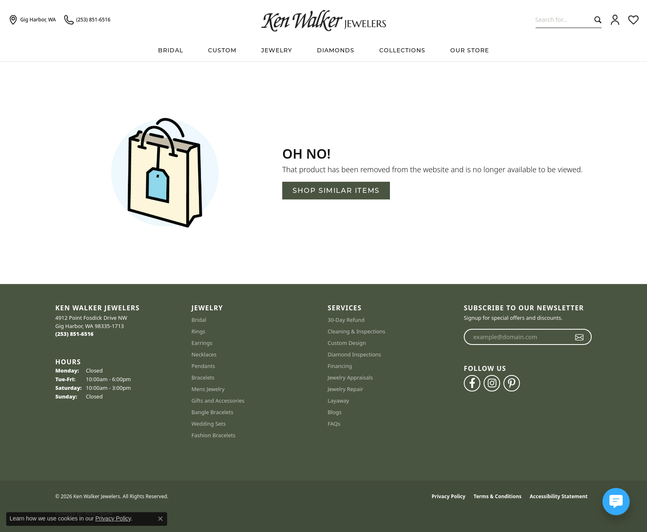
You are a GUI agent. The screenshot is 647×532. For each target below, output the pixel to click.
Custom (222, 50)
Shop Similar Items (336, 190)
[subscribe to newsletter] (579, 337)
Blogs (335, 412)
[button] (615, 20)
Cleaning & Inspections (356, 331)
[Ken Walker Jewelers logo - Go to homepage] (323, 20)
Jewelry (276, 50)
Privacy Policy (448, 496)
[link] (32, 20)
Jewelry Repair (345, 389)
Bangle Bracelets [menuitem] (212, 412)
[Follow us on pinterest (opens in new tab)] (511, 383)
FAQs (334, 423)
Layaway (338, 400)
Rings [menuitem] (198, 331)
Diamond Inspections (354, 354)
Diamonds (335, 50)
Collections (402, 50)
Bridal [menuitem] (198, 319)
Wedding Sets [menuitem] (208, 423)
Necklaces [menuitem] (204, 354)
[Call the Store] (74, 333)
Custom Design (347, 343)
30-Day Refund (346, 319)
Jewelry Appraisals (350, 377)
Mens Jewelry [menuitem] (207, 389)
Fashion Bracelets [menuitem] (213, 435)
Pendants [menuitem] (203, 366)
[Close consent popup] (160, 518)
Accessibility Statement (559, 496)
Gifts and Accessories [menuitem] (218, 400)
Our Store (469, 50)
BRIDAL (170, 50)
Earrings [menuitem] (202, 343)
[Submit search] (596, 20)
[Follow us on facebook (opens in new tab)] (472, 383)
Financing (340, 366)
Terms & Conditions (498, 496)
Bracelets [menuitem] (203, 377)
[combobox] (563, 20)
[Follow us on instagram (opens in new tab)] (492, 383)
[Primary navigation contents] (323, 50)
